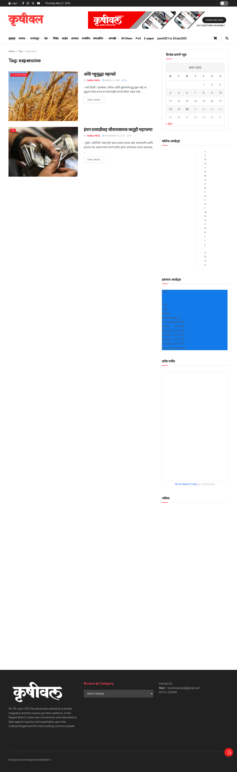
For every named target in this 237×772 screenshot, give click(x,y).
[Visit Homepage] (25, 20)
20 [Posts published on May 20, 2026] (187, 109)
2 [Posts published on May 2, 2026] (211, 84)
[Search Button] (227, 38)
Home (11, 51)
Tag (20, 51)
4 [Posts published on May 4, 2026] (170, 92)
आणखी (112, 38)
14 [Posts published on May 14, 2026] (195, 101)
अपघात (75, 38)
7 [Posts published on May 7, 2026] (195, 92)
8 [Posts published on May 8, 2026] (203, 92)
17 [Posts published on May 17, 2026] (220, 101)
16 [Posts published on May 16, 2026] (212, 101)
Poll (138, 38)
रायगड (22, 38)
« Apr (169, 123)
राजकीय (86, 38)
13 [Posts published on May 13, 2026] (187, 101)
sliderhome (19, 75)
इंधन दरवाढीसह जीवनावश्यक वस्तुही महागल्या (118, 129)
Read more (95, 99)
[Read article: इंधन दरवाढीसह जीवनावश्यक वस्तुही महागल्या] (43, 151)
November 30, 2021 (113, 136)
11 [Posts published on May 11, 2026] (170, 101)
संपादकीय (98, 38)
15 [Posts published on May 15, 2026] (203, 101)
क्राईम (65, 38)
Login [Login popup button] (12, 3)
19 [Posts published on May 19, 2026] (178, 109)
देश (46, 38)
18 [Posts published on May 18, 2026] (170, 109)
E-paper (149, 38)
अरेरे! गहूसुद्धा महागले (100, 74)
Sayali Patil (93, 80)
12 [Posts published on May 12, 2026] (178, 101)
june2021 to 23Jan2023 (172, 38)
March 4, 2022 (111, 80)
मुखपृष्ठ (11, 38)
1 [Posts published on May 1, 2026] (203, 84)
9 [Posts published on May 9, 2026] (211, 92)
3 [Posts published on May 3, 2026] (220, 84)
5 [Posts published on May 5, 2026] (178, 92)
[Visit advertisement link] (158, 20)
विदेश (56, 38)
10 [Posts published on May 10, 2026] (220, 92)
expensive (31, 51)
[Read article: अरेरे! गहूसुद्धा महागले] (43, 96)
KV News (126, 38)
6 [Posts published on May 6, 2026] (187, 92)
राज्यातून (34, 38)
